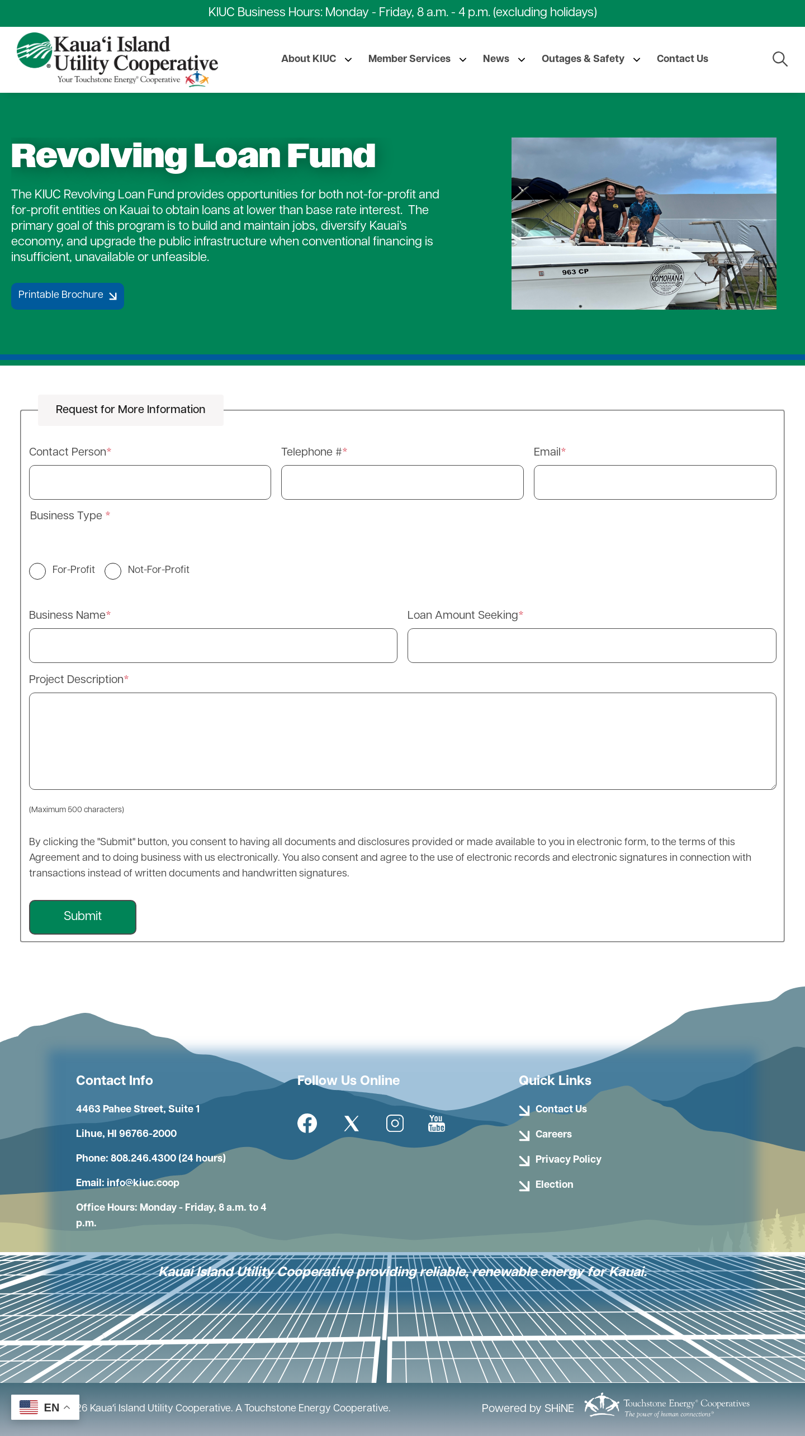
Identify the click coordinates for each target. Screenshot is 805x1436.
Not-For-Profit (159, 570)
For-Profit (74, 570)
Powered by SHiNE (528, 1409)
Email (547, 452)
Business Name (67, 616)
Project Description (76, 680)
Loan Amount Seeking (463, 616)
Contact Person (67, 452)
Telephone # (311, 452)
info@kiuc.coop (143, 1183)
